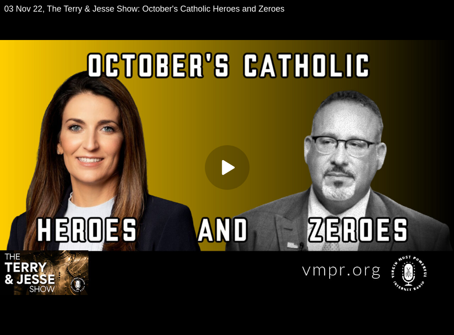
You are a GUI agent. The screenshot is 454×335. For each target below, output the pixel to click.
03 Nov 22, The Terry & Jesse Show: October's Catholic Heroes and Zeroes (144, 8)
